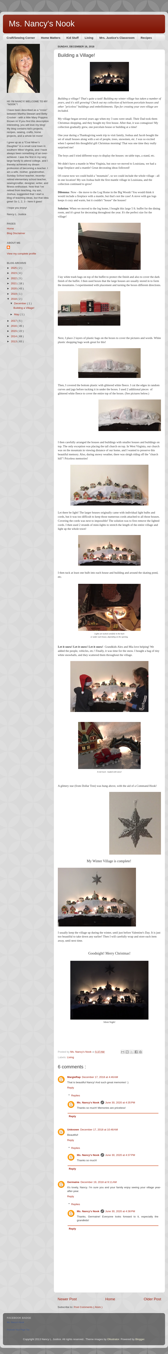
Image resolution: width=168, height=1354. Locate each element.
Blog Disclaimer (16, 233)
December (20, 303)
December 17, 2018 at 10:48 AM (99, 1129)
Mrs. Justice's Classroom (117, 37)
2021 (14, 283)
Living (89, 37)
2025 (14, 267)
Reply (70, 1087)
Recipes (146, 37)
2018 (14, 298)
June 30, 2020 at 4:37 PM (120, 1155)
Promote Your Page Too (18, 1330)
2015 (14, 331)
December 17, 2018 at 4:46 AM (100, 1077)
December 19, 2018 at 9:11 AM (98, 1182)
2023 (14, 273)
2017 (14, 320)
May (17, 314)
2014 (14, 336)
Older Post (152, 1299)
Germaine (73, 1182)
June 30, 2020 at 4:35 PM (120, 1102)
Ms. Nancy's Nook (42, 23)
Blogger (139, 1339)
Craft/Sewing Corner (21, 37)
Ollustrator (113, 1339)
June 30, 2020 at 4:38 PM (120, 1211)
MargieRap (74, 1077)
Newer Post (67, 1299)
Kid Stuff (72, 37)
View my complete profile (21, 253)
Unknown (73, 1129)
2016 (14, 325)
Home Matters (50, 37)
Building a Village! (23, 307)
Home (110, 1299)
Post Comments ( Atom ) (88, 1307)
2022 (14, 278)
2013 (14, 341)
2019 (14, 293)
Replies (75, 1095)
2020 (14, 288)
